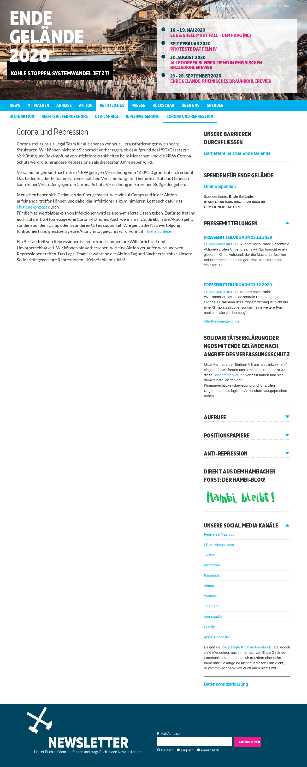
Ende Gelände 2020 (47, 36)
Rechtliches (112, 105)
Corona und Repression (189, 116)
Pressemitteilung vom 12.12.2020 (238, 237)
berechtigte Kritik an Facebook (247, 647)
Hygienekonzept (32, 207)
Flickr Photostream (219, 545)
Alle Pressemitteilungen (223, 321)
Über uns (191, 105)
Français (258, 6)
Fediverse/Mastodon (220, 534)
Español (284, 6)
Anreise (64, 105)
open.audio (213, 616)
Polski (271, 6)
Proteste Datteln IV (193, 49)
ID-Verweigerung (142, 116)
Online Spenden (220, 186)
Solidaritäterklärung (229, 375)
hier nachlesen (160, 231)
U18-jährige (107, 116)
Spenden (215, 105)
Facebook (212, 575)
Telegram (211, 606)
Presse (138, 105)
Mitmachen (38, 105)
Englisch (187, 750)
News (15, 105)
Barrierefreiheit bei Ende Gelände (237, 153)
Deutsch (229, 6)
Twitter (209, 555)
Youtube (210, 596)
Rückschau (163, 105)
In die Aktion (22, 116)
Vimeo (209, 586)
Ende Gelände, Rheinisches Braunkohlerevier (221, 81)
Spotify (209, 627)
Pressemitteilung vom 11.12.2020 (238, 284)
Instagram (212, 565)
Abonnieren (249, 741)
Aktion (86, 105)
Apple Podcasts (216, 637)
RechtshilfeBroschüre (64, 116)
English (244, 6)
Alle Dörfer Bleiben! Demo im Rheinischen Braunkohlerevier (216, 65)
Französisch (210, 750)
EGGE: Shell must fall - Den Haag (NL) (210, 35)
